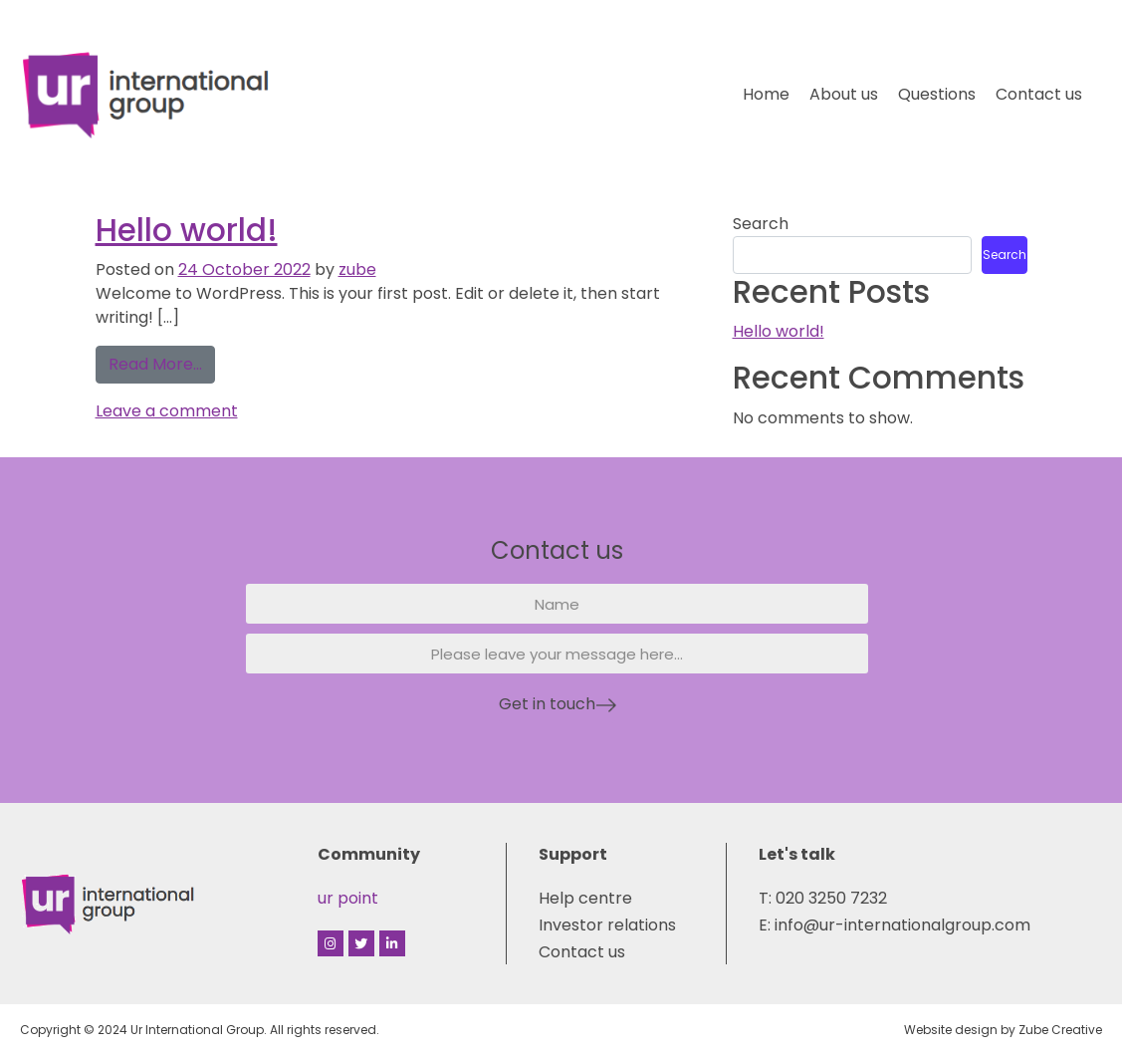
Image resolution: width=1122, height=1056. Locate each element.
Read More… (162, 361)
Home (766, 94)
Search (760, 223)
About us (843, 94)
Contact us (1039, 94)
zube (357, 269)
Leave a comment (167, 410)
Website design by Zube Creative (1003, 1029)
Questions (937, 94)
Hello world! (187, 230)
